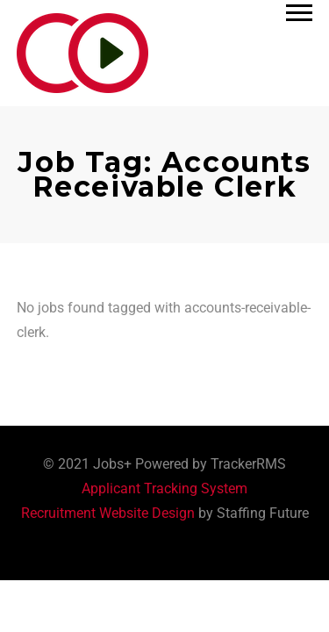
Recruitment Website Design (108, 513)
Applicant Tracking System (164, 488)
